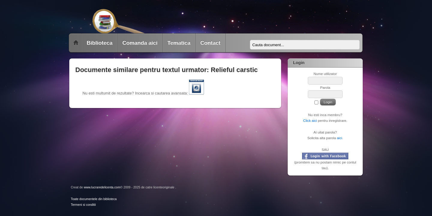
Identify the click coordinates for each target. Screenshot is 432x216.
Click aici (310, 120)
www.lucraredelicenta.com (102, 187)
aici (339, 138)
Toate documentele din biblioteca (94, 199)
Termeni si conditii (83, 204)
